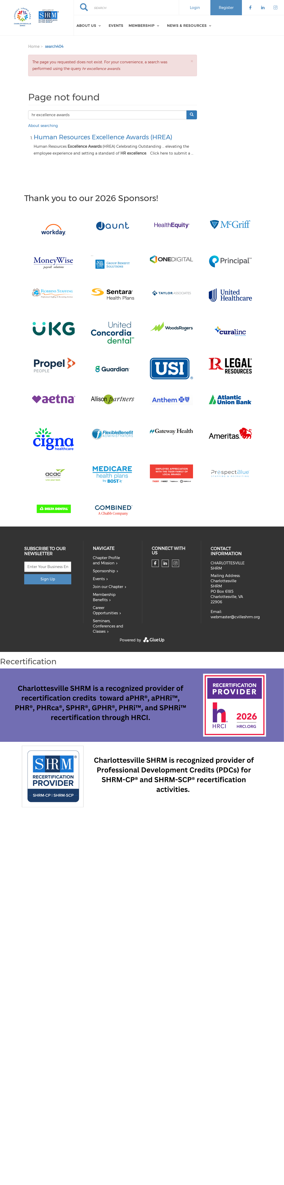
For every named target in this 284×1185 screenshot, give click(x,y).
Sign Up (47, 579)
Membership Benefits (104, 597)
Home (33, 46)
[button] (191, 61)
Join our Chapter (108, 586)
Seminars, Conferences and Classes (108, 626)
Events (116, 25)
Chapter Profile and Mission (106, 560)
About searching (43, 125)
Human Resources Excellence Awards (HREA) (103, 137)
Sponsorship (104, 571)
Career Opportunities (105, 610)
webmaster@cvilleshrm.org (235, 617)
